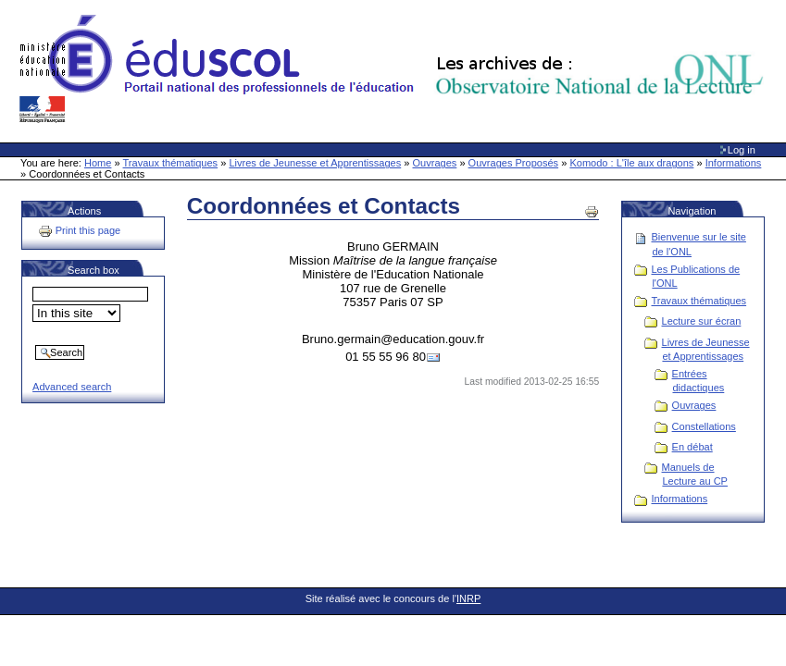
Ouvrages (435, 162)
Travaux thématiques (170, 162)
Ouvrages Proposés (513, 162)
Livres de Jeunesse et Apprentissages (315, 162)
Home (97, 162)
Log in (741, 149)
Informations (733, 162)
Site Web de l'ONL (395, 69)
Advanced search (71, 386)
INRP (468, 598)
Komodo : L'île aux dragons (631, 162)
